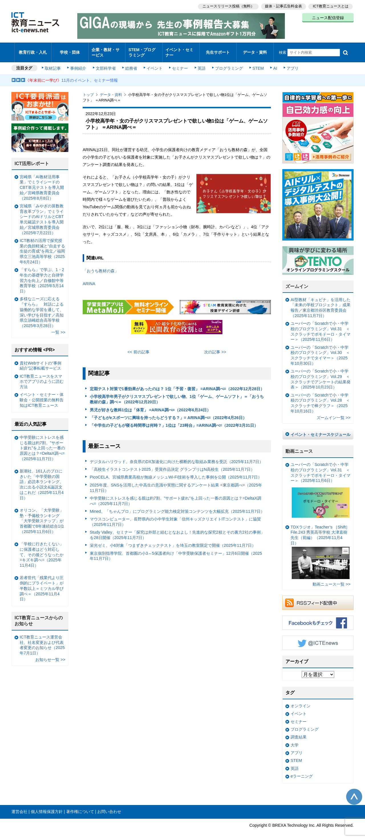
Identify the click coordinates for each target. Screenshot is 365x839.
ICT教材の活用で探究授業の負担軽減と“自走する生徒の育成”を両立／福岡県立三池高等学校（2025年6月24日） (42, 246)
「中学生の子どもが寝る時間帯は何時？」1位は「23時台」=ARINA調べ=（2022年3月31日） (174, 420)
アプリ (289, 63)
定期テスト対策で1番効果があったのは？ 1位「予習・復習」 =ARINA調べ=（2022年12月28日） (177, 384)
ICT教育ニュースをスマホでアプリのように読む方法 (42, 376)
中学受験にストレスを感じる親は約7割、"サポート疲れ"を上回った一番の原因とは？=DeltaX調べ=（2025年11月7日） (42, 443)
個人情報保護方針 (47, 806)
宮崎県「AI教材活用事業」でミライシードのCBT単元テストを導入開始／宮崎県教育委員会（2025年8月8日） (42, 183)
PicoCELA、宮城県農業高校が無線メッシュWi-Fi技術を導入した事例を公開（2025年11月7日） (176, 472)
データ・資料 (255, 50)
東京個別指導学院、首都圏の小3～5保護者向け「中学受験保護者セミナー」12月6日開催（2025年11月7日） (176, 551)
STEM (255, 63)
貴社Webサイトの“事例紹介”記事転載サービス (40, 361)
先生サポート (218, 50)
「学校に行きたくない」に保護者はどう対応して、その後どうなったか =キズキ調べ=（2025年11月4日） (42, 550)
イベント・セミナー (179, 49)
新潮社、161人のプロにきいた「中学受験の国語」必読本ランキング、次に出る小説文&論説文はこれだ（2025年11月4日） (42, 479)
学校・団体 (70, 50)
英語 (200, 63)
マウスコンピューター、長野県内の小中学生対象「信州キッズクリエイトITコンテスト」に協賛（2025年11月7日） (175, 517)
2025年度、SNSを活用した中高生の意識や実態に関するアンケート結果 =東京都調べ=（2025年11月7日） (176, 483)
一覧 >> (58, 327)
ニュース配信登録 (328, 17)
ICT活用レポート (32, 158)
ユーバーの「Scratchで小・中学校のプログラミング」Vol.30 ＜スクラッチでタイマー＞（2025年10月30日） (320, 350)
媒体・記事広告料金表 (282, 6)
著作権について (80, 806)
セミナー (179, 63)
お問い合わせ (109, 806)
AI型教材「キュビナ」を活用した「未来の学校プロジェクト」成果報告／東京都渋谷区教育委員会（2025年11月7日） (320, 303)
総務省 (131, 63)
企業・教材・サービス (105, 49)
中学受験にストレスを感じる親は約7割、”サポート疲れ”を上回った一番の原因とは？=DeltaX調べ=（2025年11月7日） (175, 496)
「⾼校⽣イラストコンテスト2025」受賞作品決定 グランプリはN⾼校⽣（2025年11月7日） (172, 464)
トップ (88, 90)
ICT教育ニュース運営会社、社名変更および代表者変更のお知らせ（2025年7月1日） (42, 640)
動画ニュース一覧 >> (331, 579)
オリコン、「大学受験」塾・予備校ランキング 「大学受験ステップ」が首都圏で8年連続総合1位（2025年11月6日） (42, 516)
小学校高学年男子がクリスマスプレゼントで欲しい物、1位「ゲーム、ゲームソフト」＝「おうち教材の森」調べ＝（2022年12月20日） (177, 394)
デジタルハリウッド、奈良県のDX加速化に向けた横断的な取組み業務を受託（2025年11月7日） (176, 456)
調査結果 (299, 732)
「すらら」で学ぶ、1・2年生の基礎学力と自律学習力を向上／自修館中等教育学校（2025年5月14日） (42, 276)
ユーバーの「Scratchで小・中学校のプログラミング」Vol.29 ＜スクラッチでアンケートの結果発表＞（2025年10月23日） (320, 374)
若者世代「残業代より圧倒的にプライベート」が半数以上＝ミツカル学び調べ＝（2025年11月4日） (42, 583)
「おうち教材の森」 (101, 266)
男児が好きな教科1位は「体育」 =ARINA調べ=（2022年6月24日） (150, 405)
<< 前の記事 (138, 347)
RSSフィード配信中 (318, 598)
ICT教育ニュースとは (330, 6)
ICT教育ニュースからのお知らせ (39, 615)
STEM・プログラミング (144, 49)
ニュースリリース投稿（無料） (227, 6)
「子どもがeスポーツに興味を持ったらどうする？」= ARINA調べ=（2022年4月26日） (168, 413)
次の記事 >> (215, 347)
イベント (154, 63)
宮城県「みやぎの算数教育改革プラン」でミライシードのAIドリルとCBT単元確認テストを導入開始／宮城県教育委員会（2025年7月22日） (42, 214)
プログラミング (227, 63)
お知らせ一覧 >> (50, 654)
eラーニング (302, 771)
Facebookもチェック (318, 618)
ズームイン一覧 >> (333, 413)
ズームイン (296, 281)
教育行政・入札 (33, 50)
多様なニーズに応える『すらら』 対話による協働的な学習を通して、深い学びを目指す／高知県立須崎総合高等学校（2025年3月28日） (42, 307)
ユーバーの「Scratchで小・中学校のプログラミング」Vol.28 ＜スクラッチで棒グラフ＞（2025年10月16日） (320, 398)
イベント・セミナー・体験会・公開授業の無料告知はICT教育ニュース (42, 395)
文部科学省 (106, 63)
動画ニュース (299, 446)
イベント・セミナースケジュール (320, 429)
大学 (295, 740)
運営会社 (19, 806)
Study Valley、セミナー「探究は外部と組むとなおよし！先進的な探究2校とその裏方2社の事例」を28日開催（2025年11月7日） (177, 530)
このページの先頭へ (354, 792)
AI (272, 63)
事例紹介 (79, 63)
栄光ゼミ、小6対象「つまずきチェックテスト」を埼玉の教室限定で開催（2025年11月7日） (173, 540)
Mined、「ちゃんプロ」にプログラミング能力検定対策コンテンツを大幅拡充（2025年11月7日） (177, 506)
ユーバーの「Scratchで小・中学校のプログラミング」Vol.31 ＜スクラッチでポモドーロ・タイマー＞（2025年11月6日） (320, 326)
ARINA (89, 278)
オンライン (301, 701)
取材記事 (54, 63)
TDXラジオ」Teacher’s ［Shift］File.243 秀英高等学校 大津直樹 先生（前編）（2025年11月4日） (320, 547)
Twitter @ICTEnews (318, 638)
